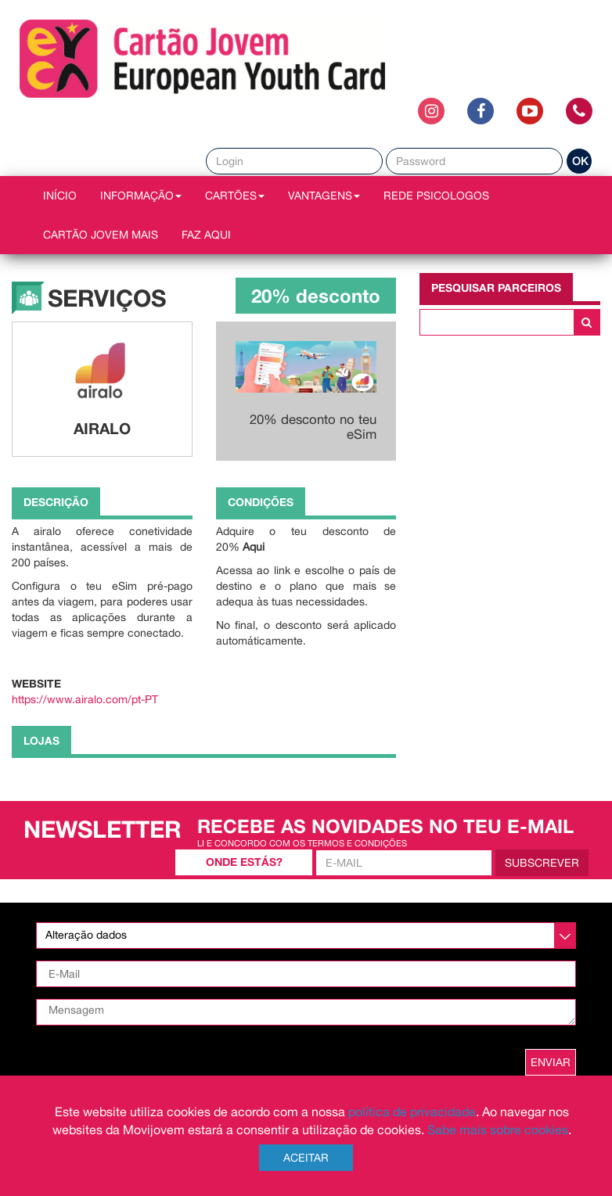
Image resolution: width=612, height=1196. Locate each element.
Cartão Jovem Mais (100, 234)
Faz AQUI (206, 234)
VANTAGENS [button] (324, 195)
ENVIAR (551, 1062)
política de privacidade (412, 1111)
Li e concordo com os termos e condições (302, 843)
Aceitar (306, 1157)
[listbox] (306, 935)
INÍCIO (60, 195)
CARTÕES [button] (235, 195)
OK (580, 161)
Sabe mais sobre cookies (497, 1129)
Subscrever (542, 863)
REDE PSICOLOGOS (436, 195)
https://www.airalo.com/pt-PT (85, 699)
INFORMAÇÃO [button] (141, 195)
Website (36, 683)
